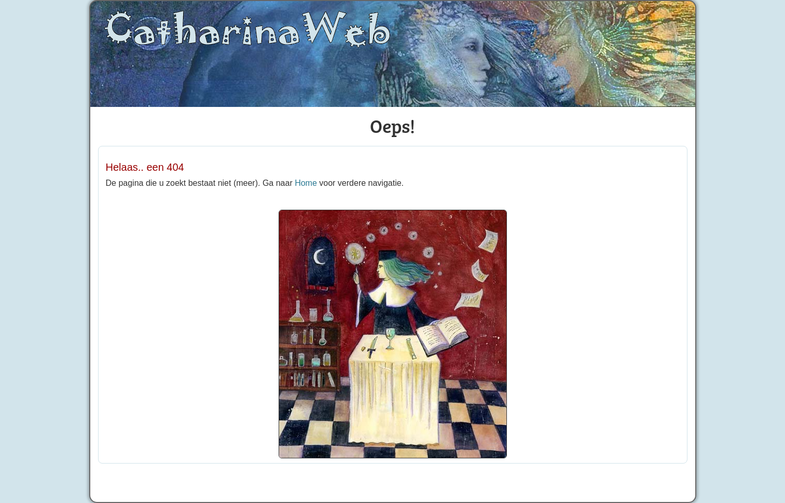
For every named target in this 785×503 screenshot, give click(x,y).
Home (306, 183)
